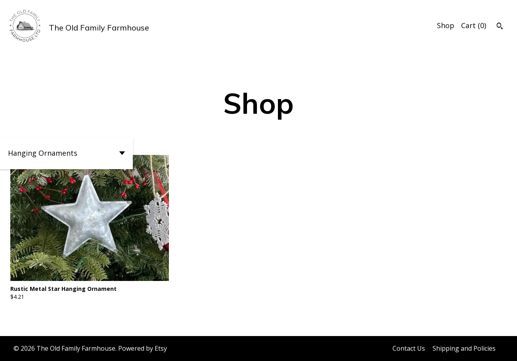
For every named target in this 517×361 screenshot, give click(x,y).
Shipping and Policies (464, 348)
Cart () (473, 25)
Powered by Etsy (142, 348)
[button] (66, 153)
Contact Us (409, 348)
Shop (445, 25)
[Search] (500, 27)
